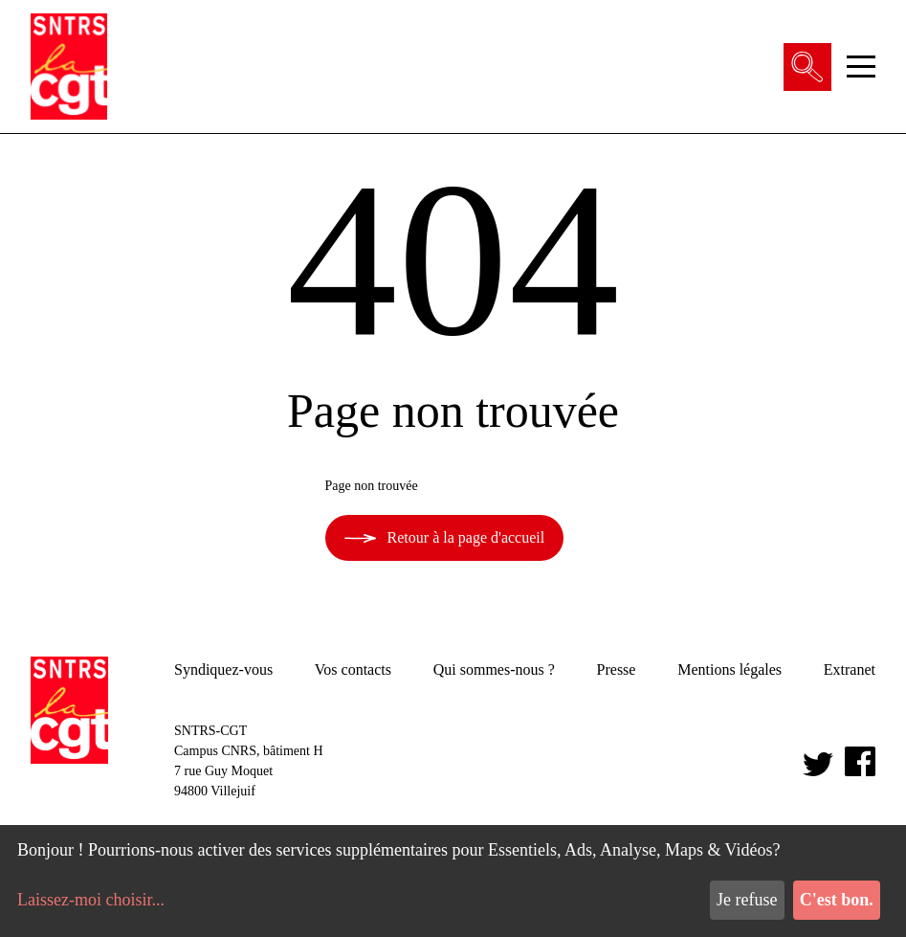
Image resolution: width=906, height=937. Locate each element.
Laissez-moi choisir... (91, 899)
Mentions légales (729, 669)
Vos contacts (353, 669)
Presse (616, 669)
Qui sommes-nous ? (494, 669)
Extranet (849, 669)
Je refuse (747, 899)
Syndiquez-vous (223, 669)
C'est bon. (836, 899)
